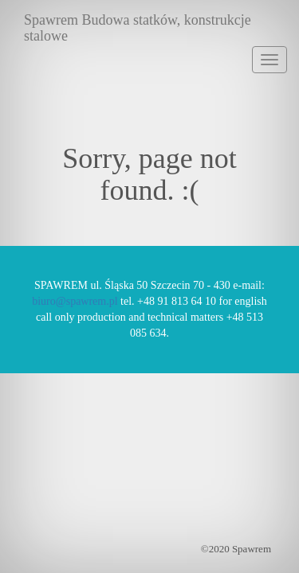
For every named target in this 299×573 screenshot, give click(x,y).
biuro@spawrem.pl (74, 301)
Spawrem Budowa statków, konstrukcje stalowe (137, 26)
